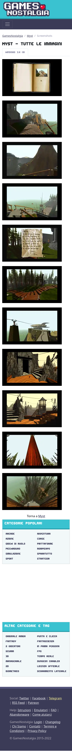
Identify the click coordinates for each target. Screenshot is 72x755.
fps (39, 651)
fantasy (11, 641)
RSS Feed (18, 703)
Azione (10, 538)
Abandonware (19, 715)
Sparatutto (44, 553)
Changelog (52, 722)
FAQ (53, 710)
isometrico (12, 671)
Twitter (24, 698)
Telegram (55, 698)
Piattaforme (45, 543)
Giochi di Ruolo (15, 543)
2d (7, 666)
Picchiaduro (13, 548)
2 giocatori (13, 646)
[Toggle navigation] (7, 24)
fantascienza (45, 641)
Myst (30, 36)
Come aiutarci (42, 715)
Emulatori (41, 710)
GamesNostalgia (12, 36)
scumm (10, 651)
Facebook (39, 698)
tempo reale (45, 656)
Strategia (43, 558)
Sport (9, 558)
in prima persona (48, 646)
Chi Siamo (19, 726)
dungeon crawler (48, 661)
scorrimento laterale (51, 671)
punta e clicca (47, 636)
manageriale (14, 661)
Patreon (33, 703)
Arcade (10, 533)
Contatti (34, 726)
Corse (41, 538)
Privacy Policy (37, 731)
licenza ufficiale (48, 666)
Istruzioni (24, 710)
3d (7, 656)
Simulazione (13, 553)
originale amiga (16, 636)
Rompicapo (43, 548)
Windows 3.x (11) (15, 52)
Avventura (44, 533)
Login (38, 722)
